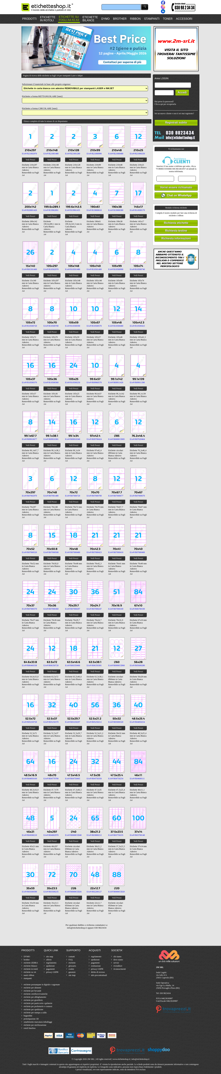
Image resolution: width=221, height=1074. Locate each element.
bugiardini (28, 1015)
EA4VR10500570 (94, 326)
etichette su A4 (30, 972)
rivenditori (117, 966)
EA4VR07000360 (51, 609)
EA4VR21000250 (137, 153)
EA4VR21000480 (115, 153)
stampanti (28, 978)
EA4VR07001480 (51, 496)
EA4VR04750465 (72, 778)
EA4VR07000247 (94, 609)
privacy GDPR (52, 972)
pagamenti (50, 969)
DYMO (105, 18)
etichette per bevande (32, 991)
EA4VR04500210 (29, 835)
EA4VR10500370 (29, 382)
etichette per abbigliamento (35, 997)
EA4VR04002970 (51, 835)
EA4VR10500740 (137, 269)
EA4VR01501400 (29, 269)
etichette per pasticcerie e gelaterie (38, 1003)
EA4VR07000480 (72, 552)
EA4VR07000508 (51, 552)
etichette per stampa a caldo (35, 1012)
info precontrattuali (99, 975)
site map (49, 956)
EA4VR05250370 (51, 722)
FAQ (71, 959)
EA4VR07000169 (115, 609)
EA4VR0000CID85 (116, 439)
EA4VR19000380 (115, 210)
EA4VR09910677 (29, 439)
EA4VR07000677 (115, 496)
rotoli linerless (30, 1028)
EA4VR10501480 (72, 269)
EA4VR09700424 (94, 439)
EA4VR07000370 (29, 609)
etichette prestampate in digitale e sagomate (42, 984)
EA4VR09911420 (115, 382)
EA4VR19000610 (94, 210)
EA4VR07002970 (29, 496)
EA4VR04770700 (51, 778)
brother (27, 959)
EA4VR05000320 (115, 722)
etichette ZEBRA (31, 963)
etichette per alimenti (32, 987)
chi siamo (117, 956)
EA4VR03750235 (115, 835)
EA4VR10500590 (72, 326)
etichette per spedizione (33, 1009)
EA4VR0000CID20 (116, 891)
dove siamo (118, 959)
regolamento (51, 963)
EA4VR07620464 (137, 439)
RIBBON (135, 18)
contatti (72, 956)
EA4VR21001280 (72, 153)
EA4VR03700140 (137, 835)
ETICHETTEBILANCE (90, 19)
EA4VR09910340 (72, 439)
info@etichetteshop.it (140, 1059)
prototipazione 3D (31, 1019)
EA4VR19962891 (51, 210)
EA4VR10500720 (29, 326)
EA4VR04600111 (137, 778)
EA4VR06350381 (94, 665)
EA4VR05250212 (94, 722)
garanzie (72, 972)
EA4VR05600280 (137, 665)
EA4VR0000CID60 (116, 665)
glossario (72, 966)
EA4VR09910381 (51, 439)
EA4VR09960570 (94, 382)
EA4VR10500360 (51, 382)
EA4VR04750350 (94, 778)
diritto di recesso (98, 972)
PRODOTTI (29, 18)
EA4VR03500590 (29, 891)
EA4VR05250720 (29, 722)
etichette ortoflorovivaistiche (35, 994)
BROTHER (120, 18)
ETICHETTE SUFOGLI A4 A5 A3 (69, 18)
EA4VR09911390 (137, 382)
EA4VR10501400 (94, 269)
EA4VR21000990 (94, 153)
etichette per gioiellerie (33, 1000)
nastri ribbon (29, 975)
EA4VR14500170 (137, 210)
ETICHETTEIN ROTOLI (47, 19)
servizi (116, 963)
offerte (49, 959)
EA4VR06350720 (51, 665)
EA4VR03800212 (94, 835)
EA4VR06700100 (137, 609)
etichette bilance (30, 966)
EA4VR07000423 (94, 552)
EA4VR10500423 (137, 326)
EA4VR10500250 (72, 382)
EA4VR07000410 (115, 552)
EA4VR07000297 (72, 609)
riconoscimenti (119, 969)
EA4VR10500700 (51, 326)
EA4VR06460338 (29, 665)
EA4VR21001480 (51, 153)
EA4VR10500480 (115, 326)
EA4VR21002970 (29, 153)
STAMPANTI (151, 18)
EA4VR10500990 (115, 269)
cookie (71, 969)
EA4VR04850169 (29, 778)
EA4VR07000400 (137, 552)
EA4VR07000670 (137, 496)
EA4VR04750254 (115, 778)
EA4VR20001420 (29, 210)
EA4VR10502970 (51, 269)
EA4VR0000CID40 (73, 835)
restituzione (96, 966)
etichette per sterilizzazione (35, 1025)
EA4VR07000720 (72, 496)
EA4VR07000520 (29, 552)
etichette (72, 963)
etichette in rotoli (31, 969)
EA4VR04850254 (137, 722)
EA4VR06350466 (72, 665)
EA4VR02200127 (94, 891)
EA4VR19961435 (72, 210)
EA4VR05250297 (72, 722)
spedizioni (50, 966)
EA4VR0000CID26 (73, 891)
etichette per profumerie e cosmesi (38, 1006)
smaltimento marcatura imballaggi (38, 1022)
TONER (168, 18)
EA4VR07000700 (94, 496)
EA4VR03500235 (51, 891)
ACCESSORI (184, 18)
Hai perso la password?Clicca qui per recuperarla (165, 102)
